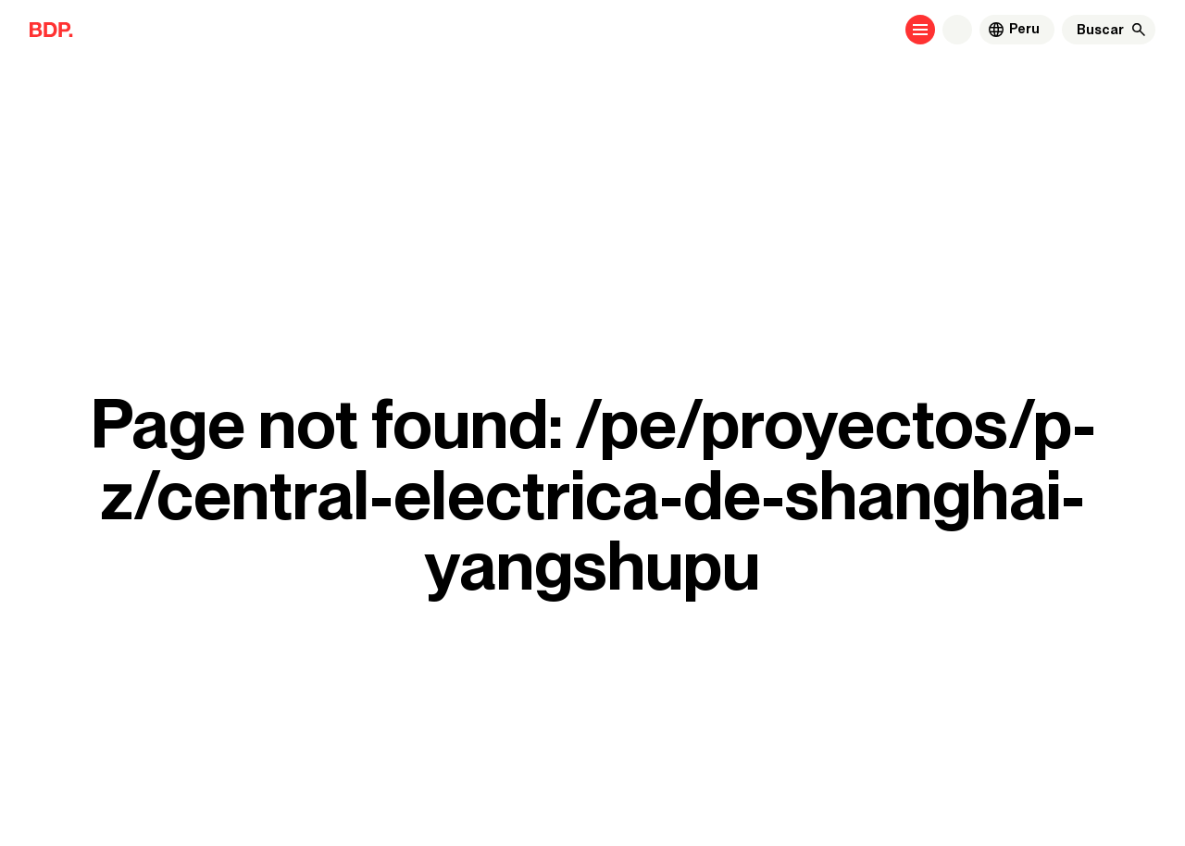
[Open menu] (920, 29)
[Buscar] (1100, 29)
